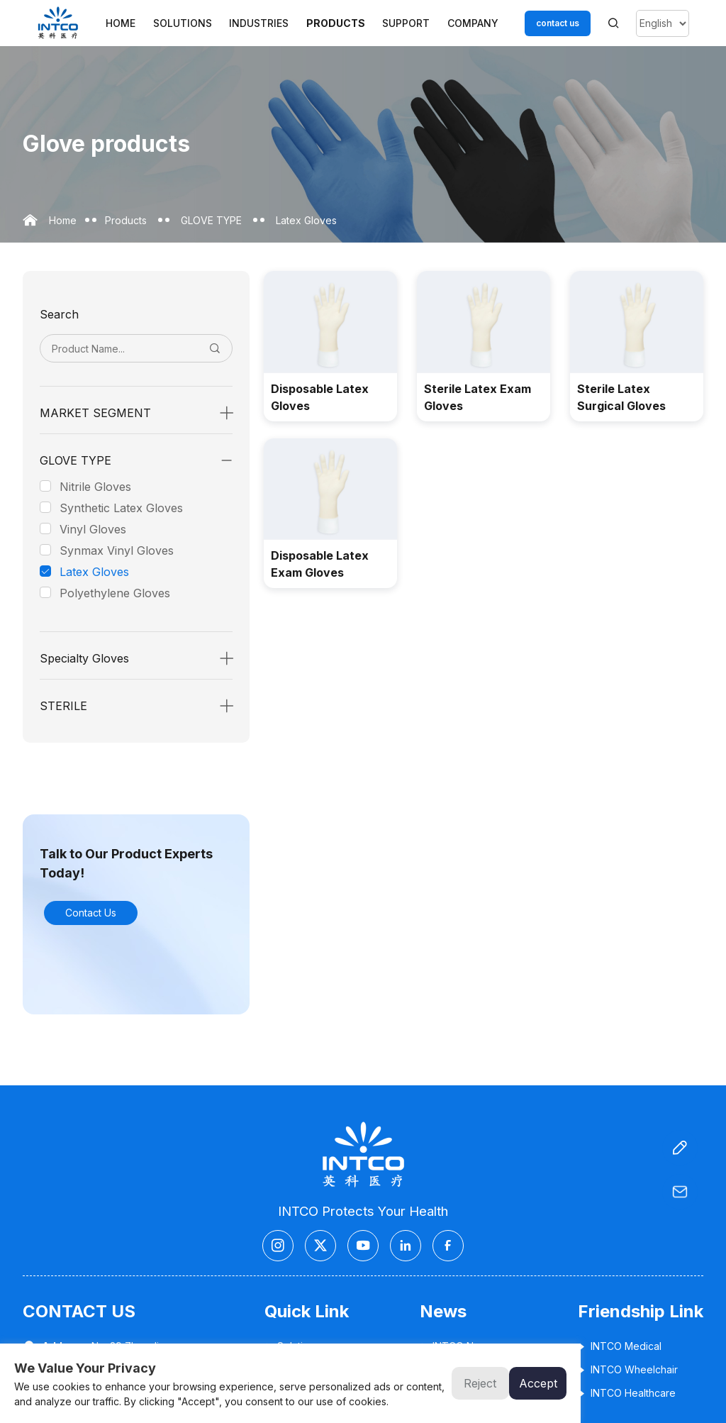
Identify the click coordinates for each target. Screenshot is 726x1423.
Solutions (182, 23)
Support (406, 23)
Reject (480, 1383)
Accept (538, 1383)
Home (120, 23)
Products (335, 23)
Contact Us (90, 913)
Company (472, 23)
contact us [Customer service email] (557, 23)
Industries (259, 23)
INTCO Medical (619, 1346)
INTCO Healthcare (627, 1393)
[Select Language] (662, 23)
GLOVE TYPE (211, 220)
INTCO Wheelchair (628, 1369)
